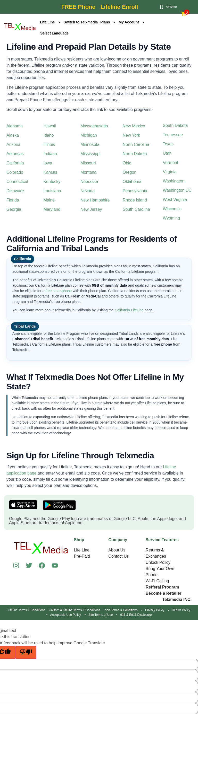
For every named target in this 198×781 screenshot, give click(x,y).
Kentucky (51, 181)
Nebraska (89, 181)
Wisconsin (172, 209)
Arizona (13, 144)
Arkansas (15, 154)
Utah (167, 153)
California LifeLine (129, 310)
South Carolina (136, 209)
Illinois (49, 144)
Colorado (14, 172)
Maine (49, 200)
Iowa (47, 163)
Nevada (87, 191)
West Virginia (175, 199)
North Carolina (136, 144)
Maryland (51, 209)
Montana (88, 172)
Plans (108, 22)
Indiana (50, 154)
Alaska (12, 135)
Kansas (50, 172)
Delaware (15, 191)
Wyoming (171, 218)
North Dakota (135, 154)
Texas (168, 144)
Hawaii (49, 126)
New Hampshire (95, 200)
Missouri (88, 163)
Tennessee (173, 135)
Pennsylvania (135, 191)
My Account (132, 22)
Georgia (13, 209)
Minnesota (90, 144)
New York (131, 135)
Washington (174, 181)
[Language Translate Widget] (60, 33)
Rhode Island (135, 200)
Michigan (88, 135)
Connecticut (17, 181)
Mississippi (90, 154)
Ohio (127, 163)
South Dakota (175, 125)
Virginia (170, 172)
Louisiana (52, 191)
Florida (12, 200)
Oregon (129, 172)
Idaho (48, 135)
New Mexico (134, 126)
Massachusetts (94, 126)
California (15, 163)
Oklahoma (132, 181)
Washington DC (177, 190)
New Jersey (91, 209)
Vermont (170, 162)
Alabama (14, 126)
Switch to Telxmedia (81, 22)
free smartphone (58, 291)
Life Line (50, 22)
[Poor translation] (25, 652)
